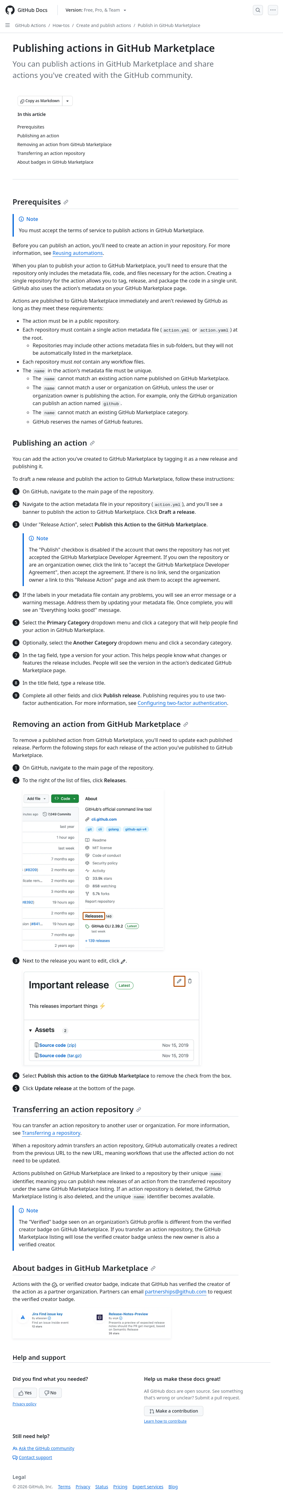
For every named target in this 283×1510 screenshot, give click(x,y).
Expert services (147, 1487)
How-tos (61, 25)
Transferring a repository (51, 1132)
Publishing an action (54, 442)
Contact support (32, 1457)
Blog (173, 1487)
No (50, 1393)
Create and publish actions (103, 25)
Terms (64, 1487)
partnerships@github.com (175, 1291)
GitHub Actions (30, 25)
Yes (25, 1393)
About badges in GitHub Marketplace (84, 1268)
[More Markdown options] (67, 101)
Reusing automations (78, 253)
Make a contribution (173, 1411)
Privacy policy (24, 1404)
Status (101, 1487)
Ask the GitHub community (43, 1448)
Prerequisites (40, 201)
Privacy (83, 1487)
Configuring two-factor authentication (182, 703)
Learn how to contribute (165, 1421)
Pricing (120, 1487)
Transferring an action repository (77, 1109)
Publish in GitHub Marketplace (169, 25)
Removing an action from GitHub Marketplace (100, 724)
